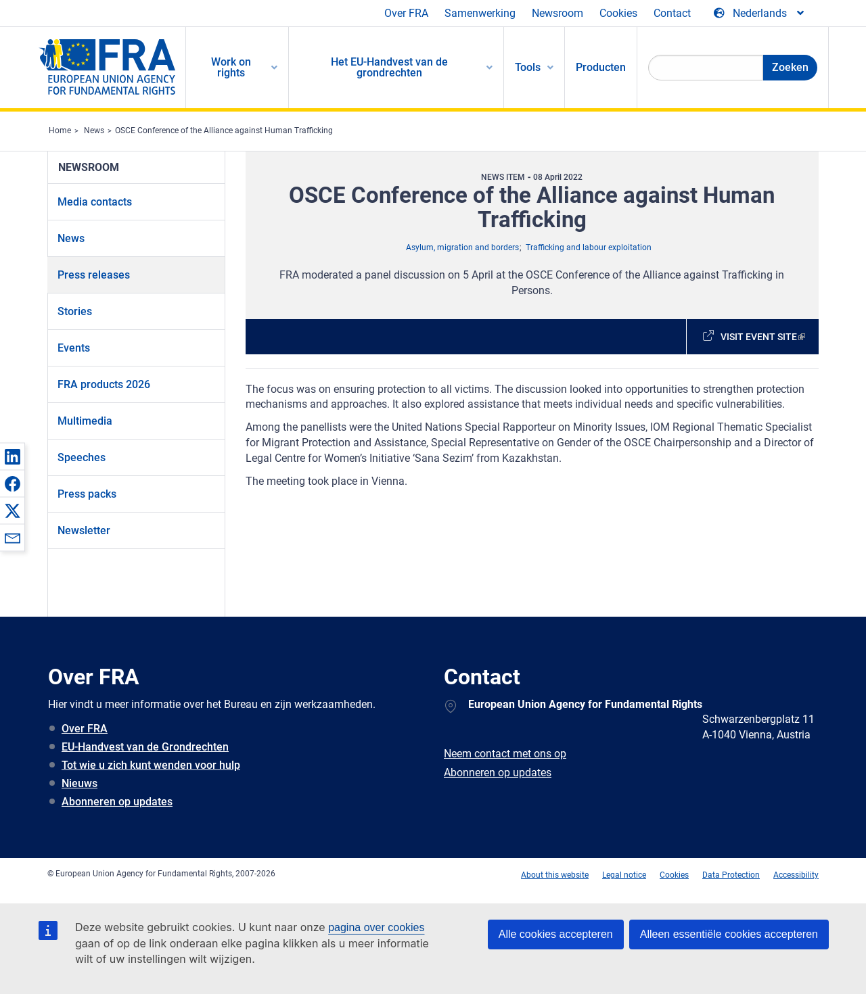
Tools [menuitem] (528, 67)
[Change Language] (759, 13)
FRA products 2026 (104, 384)
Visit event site (759, 336)
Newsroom (557, 13)
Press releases (94, 274)
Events (74, 347)
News (94, 130)
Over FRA (406, 13)
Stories (75, 311)
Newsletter (84, 530)
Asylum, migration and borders (462, 247)
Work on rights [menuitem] (231, 67)
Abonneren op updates (117, 801)
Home (60, 130)
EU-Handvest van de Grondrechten (145, 746)
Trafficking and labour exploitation (589, 247)
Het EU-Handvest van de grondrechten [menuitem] (389, 67)
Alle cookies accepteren (556, 934)
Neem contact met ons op (505, 753)
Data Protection (731, 875)
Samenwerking (480, 13)
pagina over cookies (376, 927)
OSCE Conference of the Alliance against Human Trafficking (224, 130)
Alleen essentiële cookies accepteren (729, 934)
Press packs (87, 494)
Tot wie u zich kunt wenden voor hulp (151, 765)
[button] (12, 456)
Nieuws (79, 783)
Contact (672, 13)
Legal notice (624, 875)
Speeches (82, 457)
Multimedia (85, 421)
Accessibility (796, 875)
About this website (555, 875)
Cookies (618, 13)
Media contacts (95, 201)
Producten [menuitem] (601, 67)
